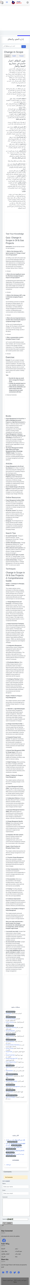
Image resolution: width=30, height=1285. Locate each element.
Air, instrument (9, 1091)
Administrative (9, 1070)
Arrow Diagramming (11, 1062)
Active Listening (10, 1022)
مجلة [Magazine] (16, 1256)
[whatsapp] (19, 1272)
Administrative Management (13, 1086)
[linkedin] (7, 1272)
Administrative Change (11, 1081)
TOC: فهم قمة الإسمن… (15, 1154)
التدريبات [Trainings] (3, 1256)
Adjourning (8, 1067)
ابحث (23, 46)
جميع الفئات (8, 1164)
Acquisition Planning (11, 1027)
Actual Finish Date (10, 1055)
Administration (9, 1076)
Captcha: (4, 1219)
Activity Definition (10, 1041)
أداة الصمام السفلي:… (15, 1150)
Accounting (8, 1013)
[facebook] (4, 1240)
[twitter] (15, 1272)
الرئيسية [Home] (3, 1248)
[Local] (1, 2)
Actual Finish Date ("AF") (12, 1058)
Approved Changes (10, 1097)
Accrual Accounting (10, 1018)
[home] (17, 2)
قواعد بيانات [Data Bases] (18, 1254)
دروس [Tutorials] (16, 1248)
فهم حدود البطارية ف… (14, 1147)
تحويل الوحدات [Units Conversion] (18, 1251)
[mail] (3, 1272)
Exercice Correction (12, 395)
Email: (4, 1190)
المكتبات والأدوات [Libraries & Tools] (5, 1254)
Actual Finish (9, 1051)
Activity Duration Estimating (13, 1044)
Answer (9, 271)
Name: (4, 1183)
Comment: (5, 1197)
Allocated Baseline (10, 1030)
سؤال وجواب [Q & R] (4, 1251)
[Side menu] (7, 2)
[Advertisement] (15, 15)
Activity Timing (9, 1048)
